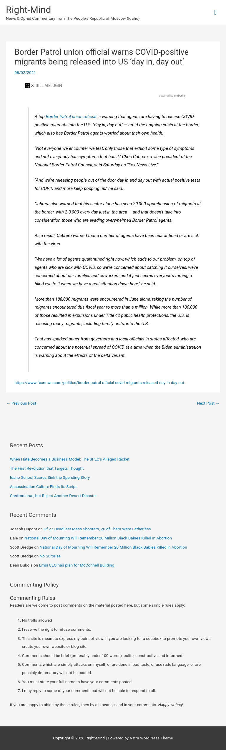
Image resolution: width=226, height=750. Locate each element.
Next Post (208, 403)
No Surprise (50, 556)
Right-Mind (28, 9)
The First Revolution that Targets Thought (47, 468)
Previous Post (21, 403)
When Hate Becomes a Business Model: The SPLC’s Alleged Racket (69, 459)
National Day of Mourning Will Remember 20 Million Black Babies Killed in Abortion (98, 538)
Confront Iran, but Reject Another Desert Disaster (53, 495)
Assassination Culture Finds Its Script (43, 486)
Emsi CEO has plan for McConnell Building (76, 565)
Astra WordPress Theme (151, 738)
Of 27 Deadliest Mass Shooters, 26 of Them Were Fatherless (97, 529)
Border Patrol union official (71, 116)
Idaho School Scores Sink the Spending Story (50, 477)
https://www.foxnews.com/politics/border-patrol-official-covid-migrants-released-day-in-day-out (99, 382)
